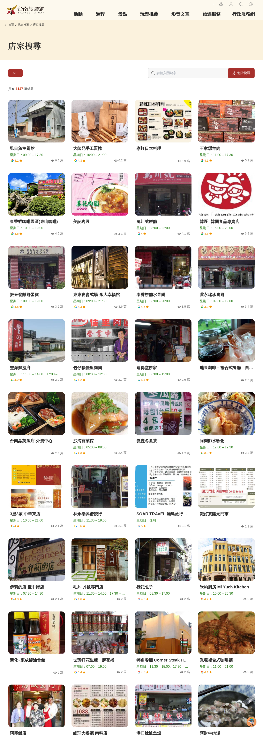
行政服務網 (243, 14)
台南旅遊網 (25, 10)
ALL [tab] (15, 73)
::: (214, 3)
